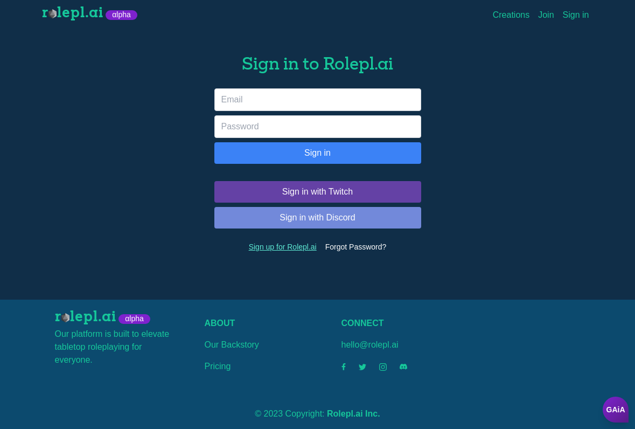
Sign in (576, 14)
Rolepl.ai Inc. (353, 413)
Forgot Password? (356, 247)
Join (546, 14)
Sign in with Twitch (317, 191)
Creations (511, 14)
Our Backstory (232, 344)
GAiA (615, 409)
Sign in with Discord (317, 217)
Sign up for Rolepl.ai (283, 247)
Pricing (218, 366)
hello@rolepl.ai (370, 344)
